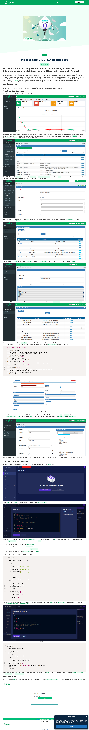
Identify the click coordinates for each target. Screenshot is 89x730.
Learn (50, 2)
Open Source (33, 2)
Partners (42, 2)
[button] (86, 716)
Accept (71, 726)
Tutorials (44, 55)
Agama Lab (65, 2)
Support (57, 2)
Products (24, 2)
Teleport (17, 80)
